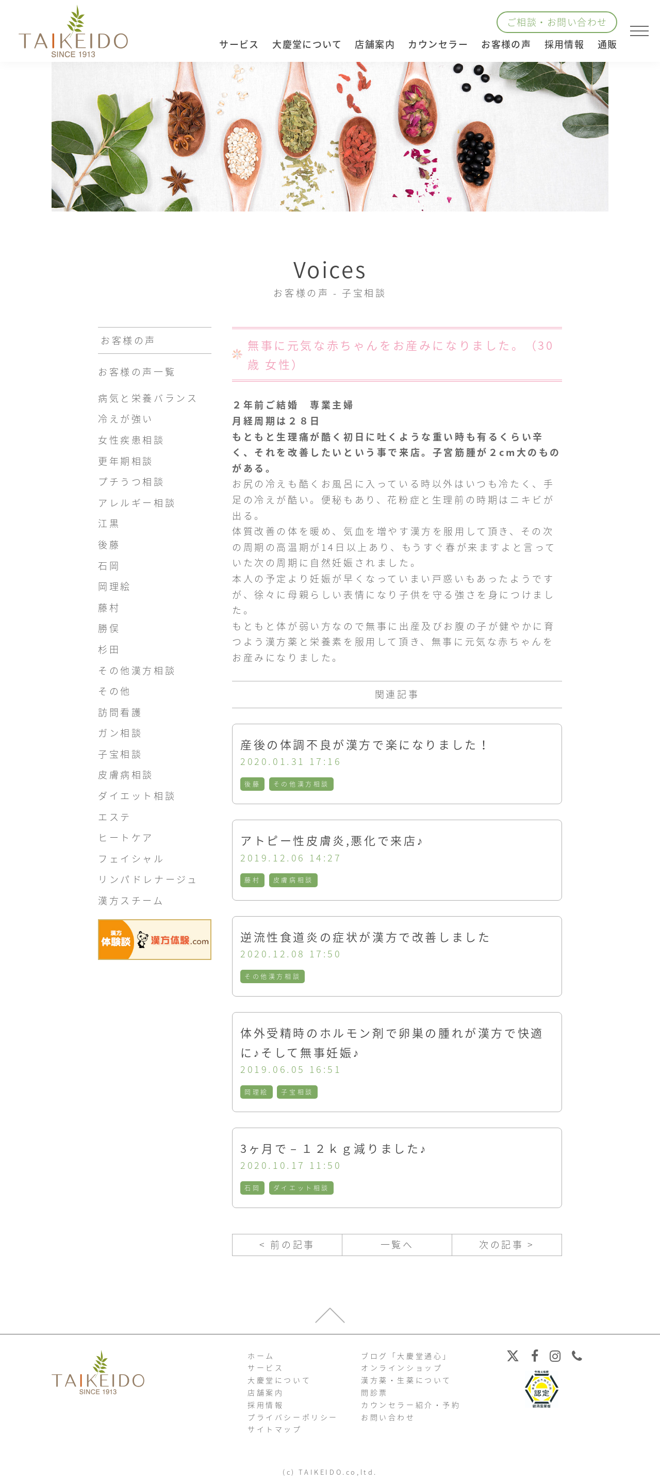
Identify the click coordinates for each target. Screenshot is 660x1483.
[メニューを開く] (639, 31)
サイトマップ (275, 1429)
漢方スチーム (131, 900)
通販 (608, 44)
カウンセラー (438, 44)
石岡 (252, 1188)
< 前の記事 (287, 1244)
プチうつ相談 (131, 481)
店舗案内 (266, 1392)
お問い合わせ (388, 1417)
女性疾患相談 (131, 440)
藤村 (252, 880)
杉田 (109, 649)
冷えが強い (126, 419)
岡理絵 (256, 1092)
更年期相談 (126, 461)
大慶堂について (279, 1380)
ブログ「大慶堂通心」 (406, 1355)
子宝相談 (297, 1092)
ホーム (261, 1355)
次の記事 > (507, 1244)
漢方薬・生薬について (406, 1380)
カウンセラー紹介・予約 (411, 1404)
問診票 (374, 1392)
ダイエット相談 (301, 1188)
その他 (114, 691)
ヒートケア (126, 837)
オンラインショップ (401, 1367)
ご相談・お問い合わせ (557, 22)
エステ (114, 817)
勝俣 (109, 628)
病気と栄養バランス (148, 398)
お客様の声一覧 (137, 372)
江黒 (109, 523)
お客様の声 (506, 44)
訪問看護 (120, 712)
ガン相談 (120, 733)
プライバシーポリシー (293, 1417)
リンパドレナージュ (148, 879)
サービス (266, 1367)
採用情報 (564, 44)
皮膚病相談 (293, 880)
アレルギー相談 (137, 503)
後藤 (252, 784)
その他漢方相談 (301, 784)
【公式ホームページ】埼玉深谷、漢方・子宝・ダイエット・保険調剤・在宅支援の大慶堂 (73, 31)
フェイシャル (131, 859)
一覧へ (397, 1244)
